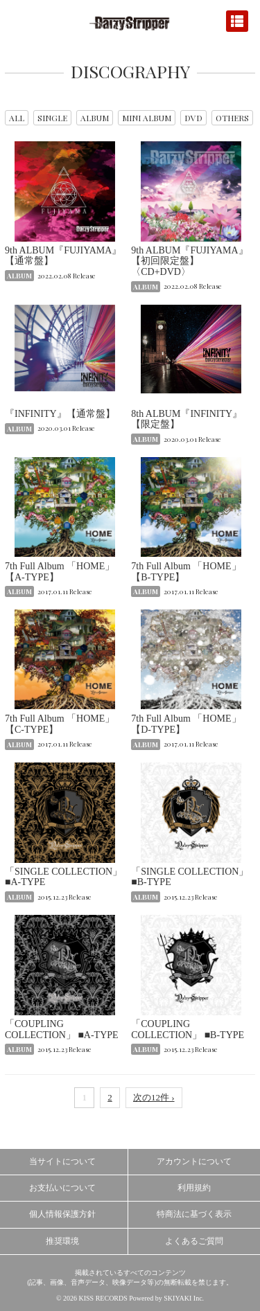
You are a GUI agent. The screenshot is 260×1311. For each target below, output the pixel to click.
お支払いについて (62, 1188)
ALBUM (94, 117)
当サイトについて (62, 1161)
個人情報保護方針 (62, 1214)
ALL (16, 117)
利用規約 (194, 1188)
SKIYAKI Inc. (184, 1298)
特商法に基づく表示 (194, 1214)
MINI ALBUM (146, 117)
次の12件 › (154, 1097)
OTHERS (232, 117)
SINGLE (52, 117)
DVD (193, 117)
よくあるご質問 (194, 1241)
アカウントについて (194, 1161)
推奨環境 (62, 1241)
